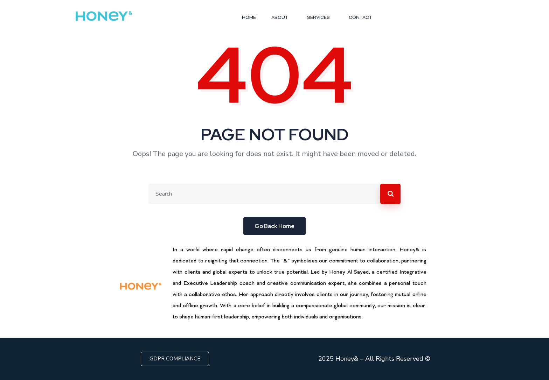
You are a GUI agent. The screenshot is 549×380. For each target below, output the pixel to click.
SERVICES (320, 17)
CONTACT (360, 18)
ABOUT (281, 17)
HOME (249, 18)
